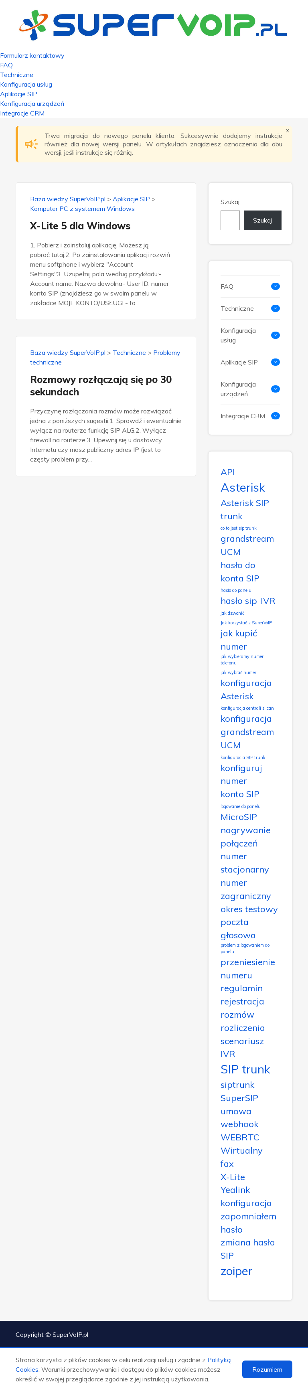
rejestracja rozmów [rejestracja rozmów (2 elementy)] (242, 1008)
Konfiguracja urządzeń (32, 103)
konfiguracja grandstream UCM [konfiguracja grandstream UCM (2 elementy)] (247, 731)
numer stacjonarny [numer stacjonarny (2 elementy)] (245, 862)
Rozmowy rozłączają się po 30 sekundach (101, 385)
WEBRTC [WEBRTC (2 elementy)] (240, 1137)
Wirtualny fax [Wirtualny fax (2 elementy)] (242, 1157)
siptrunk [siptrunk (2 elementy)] (237, 1084)
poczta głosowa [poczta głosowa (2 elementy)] (238, 928)
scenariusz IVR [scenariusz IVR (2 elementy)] (242, 1047)
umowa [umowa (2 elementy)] (236, 1111)
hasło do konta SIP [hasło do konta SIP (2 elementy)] (240, 571)
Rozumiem (267, 1369)
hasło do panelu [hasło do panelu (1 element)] (236, 590)
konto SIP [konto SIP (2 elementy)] (240, 793)
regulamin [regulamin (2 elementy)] (242, 987)
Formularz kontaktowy (32, 55)
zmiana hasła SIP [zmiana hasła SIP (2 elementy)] (248, 1249)
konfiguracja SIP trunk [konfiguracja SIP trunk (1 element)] (243, 757)
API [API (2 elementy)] (228, 471)
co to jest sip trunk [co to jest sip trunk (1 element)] (239, 528)
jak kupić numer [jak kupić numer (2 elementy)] (239, 640)
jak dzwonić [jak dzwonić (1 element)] (232, 613)
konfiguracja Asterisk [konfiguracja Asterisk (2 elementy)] (246, 689)
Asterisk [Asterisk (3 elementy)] (243, 487)
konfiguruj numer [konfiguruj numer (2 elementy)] (241, 774)
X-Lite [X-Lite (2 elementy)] (233, 1176)
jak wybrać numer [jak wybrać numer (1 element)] (238, 672)
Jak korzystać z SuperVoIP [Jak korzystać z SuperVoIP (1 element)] (246, 623)
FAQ (6, 65)
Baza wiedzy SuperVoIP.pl (67, 199)
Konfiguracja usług (26, 84)
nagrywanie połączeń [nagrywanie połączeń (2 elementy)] (246, 836)
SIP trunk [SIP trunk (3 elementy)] (245, 1069)
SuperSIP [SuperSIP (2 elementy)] (239, 1097)
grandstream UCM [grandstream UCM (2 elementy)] (247, 545)
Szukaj (230, 202)
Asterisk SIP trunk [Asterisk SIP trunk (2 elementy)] (245, 509)
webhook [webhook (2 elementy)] (239, 1123)
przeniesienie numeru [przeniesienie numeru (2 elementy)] (248, 968)
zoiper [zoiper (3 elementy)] (237, 1270)
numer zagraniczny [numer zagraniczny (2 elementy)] (246, 889)
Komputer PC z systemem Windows (82, 208)
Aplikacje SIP (18, 94)
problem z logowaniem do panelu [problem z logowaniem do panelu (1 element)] (245, 948)
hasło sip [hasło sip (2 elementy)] (239, 600)
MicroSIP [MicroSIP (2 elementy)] (239, 816)
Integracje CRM (22, 113)
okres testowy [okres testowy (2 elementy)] (249, 908)
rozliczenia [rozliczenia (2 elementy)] (243, 1027)
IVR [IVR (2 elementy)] (268, 600)
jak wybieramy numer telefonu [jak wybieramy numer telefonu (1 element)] (242, 660)
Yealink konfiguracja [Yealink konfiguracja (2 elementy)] (246, 1196)
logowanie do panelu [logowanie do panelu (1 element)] (241, 806)
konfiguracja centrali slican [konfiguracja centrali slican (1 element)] (247, 708)
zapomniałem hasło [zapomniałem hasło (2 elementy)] (248, 1223)
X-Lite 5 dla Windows (80, 226)
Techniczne (16, 75)
